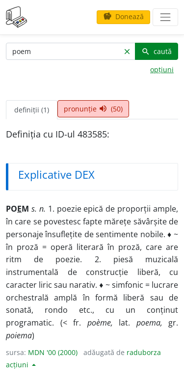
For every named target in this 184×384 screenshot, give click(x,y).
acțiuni (18, 364)
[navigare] (165, 17)
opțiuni (162, 69)
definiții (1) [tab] (31, 109)
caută (156, 51)
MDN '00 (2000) (53, 352)
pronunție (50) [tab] (93, 108)
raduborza (144, 352)
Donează (123, 16)
